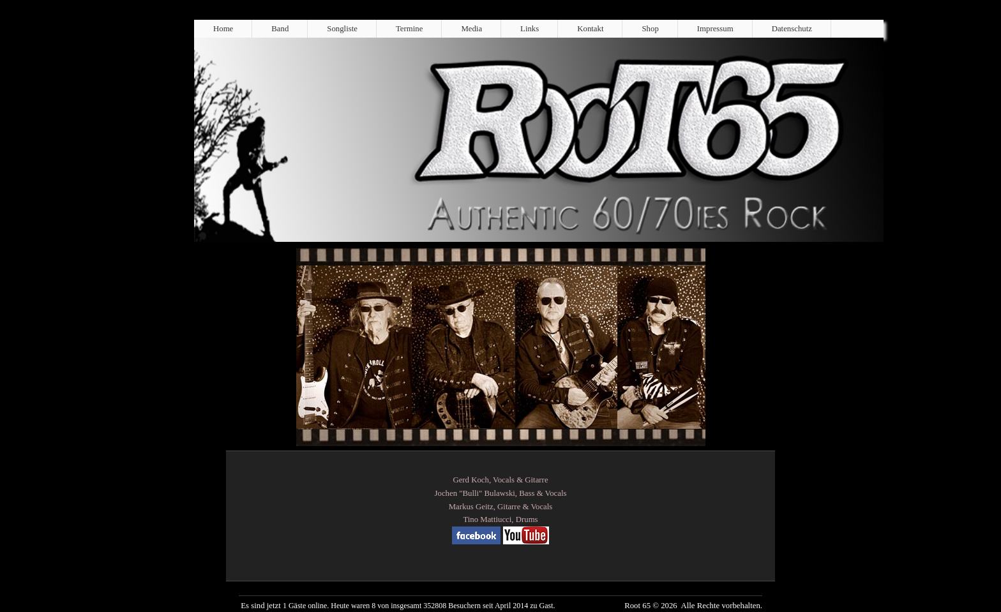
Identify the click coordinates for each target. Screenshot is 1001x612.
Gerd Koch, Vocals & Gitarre (500, 479)
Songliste (342, 28)
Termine (409, 28)
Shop (650, 28)
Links (529, 28)
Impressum (715, 28)
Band (280, 28)
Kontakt (590, 28)
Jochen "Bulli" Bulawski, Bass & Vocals (501, 493)
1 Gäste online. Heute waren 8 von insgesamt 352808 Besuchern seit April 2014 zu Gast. (419, 605)
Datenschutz (792, 28)
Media (471, 28)
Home (223, 28)
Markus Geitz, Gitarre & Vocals (501, 506)
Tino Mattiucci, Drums (500, 519)
